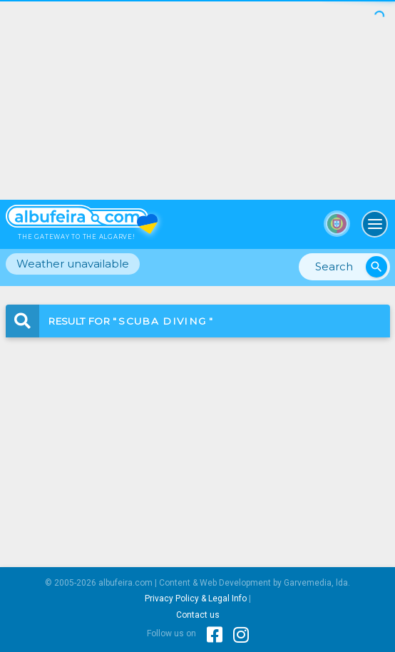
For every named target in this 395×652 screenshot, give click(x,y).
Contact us (198, 615)
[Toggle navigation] (375, 224)
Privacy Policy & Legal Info (196, 598)
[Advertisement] (197, 100)
